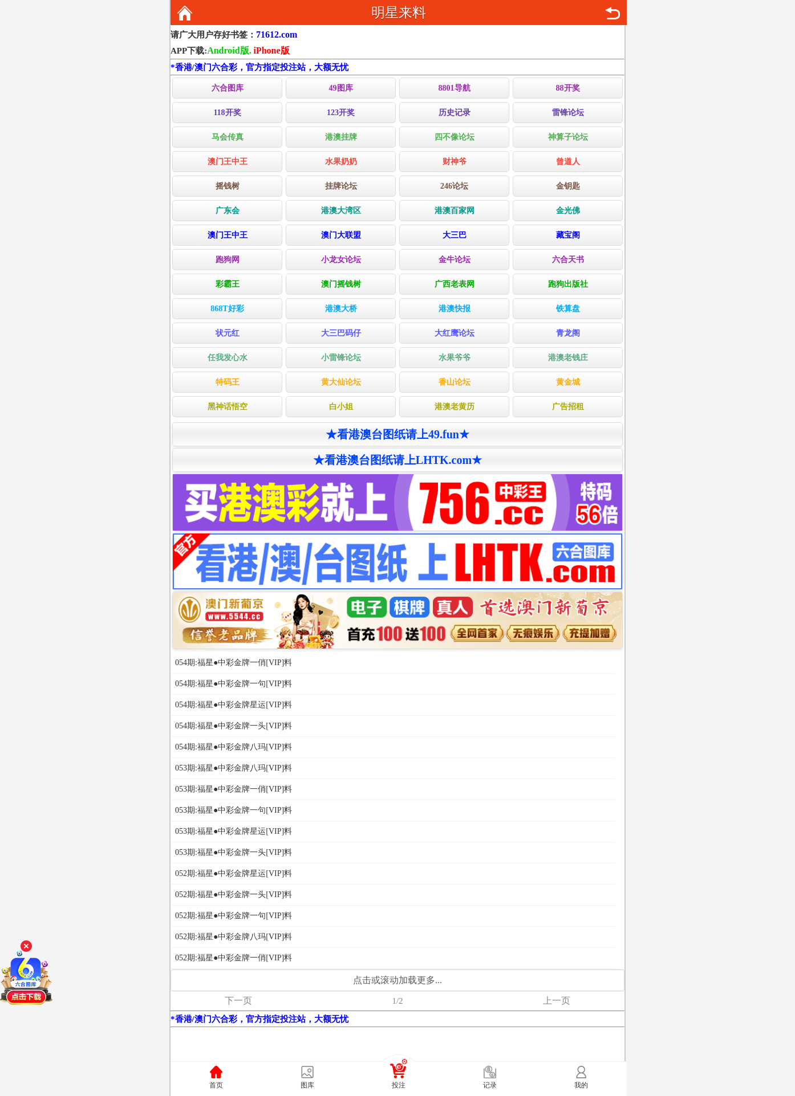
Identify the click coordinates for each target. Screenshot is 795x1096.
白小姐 (341, 406)
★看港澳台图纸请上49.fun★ (397, 434)
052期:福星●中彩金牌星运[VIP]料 (233, 873)
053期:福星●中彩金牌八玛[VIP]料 (233, 768)
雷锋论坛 (568, 112)
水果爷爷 (454, 357)
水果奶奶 (341, 161)
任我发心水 (228, 357)
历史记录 (454, 112)
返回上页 (612, 13)
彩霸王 (228, 284)
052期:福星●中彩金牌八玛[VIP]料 (233, 936)
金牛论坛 (454, 259)
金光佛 (568, 210)
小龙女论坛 (341, 259)
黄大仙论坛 (341, 382)
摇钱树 (228, 186)
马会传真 (228, 137)
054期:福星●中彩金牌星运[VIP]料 (233, 704)
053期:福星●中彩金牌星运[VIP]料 (233, 831)
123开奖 (341, 112)
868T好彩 (227, 308)
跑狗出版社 (568, 284)
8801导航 (454, 88)
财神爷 (455, 161)
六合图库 (228, 88)
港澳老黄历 (454, 406)
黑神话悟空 (228, 406)
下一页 (238, 1000)
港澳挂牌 (341, 137)
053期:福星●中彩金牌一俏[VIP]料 (233, 789)
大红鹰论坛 (454, 333)
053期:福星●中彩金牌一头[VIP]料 (233, 852)
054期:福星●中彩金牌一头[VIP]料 (233, 726)
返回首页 (184, 13)
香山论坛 (454, 382)
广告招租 (568, 406)
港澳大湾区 (341, 210)
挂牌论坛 (341, 186)
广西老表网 (454, 284)
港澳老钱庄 (568, 357)
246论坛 (454, 186)
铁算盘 (568, 308)
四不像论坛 (454, 137)
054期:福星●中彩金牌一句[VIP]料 (233, 683)
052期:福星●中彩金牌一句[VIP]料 (233, 915)
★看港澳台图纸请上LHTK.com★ (397, 460)
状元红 (228, 333)
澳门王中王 (228, 161)
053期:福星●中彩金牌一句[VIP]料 (233, 810)
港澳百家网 (454, 210)
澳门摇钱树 (341, 284)
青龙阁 (568, 333)
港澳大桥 (341, 308)
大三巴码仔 (341, 333)
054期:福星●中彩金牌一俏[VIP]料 (233, 662)
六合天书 (568, 259)
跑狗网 (228, 259)
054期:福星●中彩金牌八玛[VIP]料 (233, 747)
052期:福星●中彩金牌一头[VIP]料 (233, 894)
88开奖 (568, 88)
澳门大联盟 (341, 235)
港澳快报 (454, 308)
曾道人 (568, 161)
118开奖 (227, 112)
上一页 (556, 1000)
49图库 (341, 88)
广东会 (228, 210)
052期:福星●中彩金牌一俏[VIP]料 (233, 958)
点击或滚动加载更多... (397, 980)
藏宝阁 (568, 235)
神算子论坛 (568, 137)
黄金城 (568, 382)
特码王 (228, 382)
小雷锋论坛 (341, 357)
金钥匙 (568, 186)
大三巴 (455, 235)
